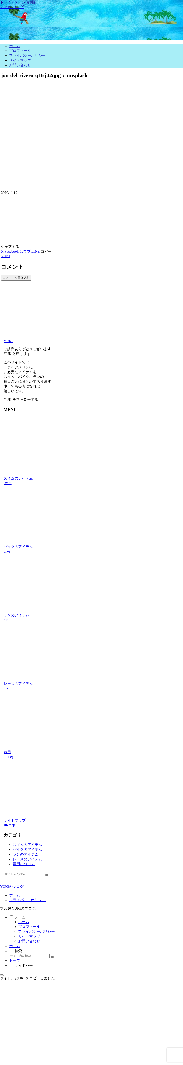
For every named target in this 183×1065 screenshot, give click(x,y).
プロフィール (29, 927)
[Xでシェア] (2, 251)
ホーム (14, 895)
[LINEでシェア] (35, 251)
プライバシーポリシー (27, 900)
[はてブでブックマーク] (25, 251)
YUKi (8, 341)
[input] (24, 874)
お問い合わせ (29, 941)
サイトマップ (29, 936)
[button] (46, 251)
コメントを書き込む (16, 277)
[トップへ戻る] (2, 975)
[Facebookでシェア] (12, 251)
